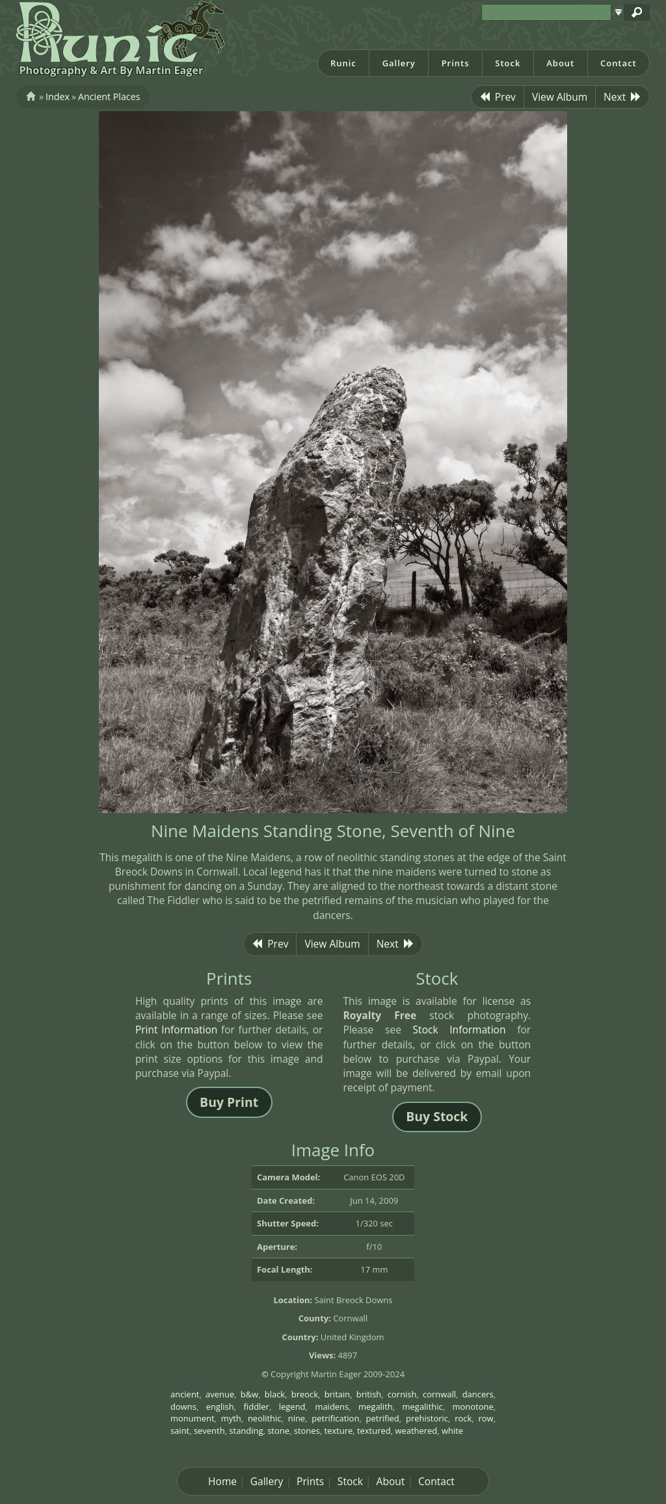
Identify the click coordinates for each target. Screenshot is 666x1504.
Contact (618, 63)
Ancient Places (109, 96)
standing (246, 1430)
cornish (402, 1394)
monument (192, 1418)
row (486, 1418)
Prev (497, 97)
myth (231, 1418)
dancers (478, 1394)
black (275, 1394)
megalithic (423, 1406)
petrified (382, 1418)
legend (292, 1406)
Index (58, 96)
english (220, 1406)
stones (307, 1430)
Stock (507, 63)
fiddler (256, 1406)
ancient (184, 1394)
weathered (416, 1430)
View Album (559, 97)
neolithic (265, 1418)
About (560, 63)
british (369, 1394)
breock (304, 1394)
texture (338, 1430)
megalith (375, 1406)
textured (374, 1430)
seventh (209, 1430)
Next (622, 97)
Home (222, 1481)
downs (183, 1406)
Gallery (399, 63)
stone (278, 1430)
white (452, 1430)
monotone (473, 1406)
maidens (332, 1406)
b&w (249, 1394)
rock (463, 1418)
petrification (335, 1418)
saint (179, 1430)
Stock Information (459, 1029)
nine (296, 1418)
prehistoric (427, 1418)
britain (338, 1394)
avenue (220, 1394)
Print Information (176, 1029)
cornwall (439, 1394)
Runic (343, 63)
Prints (456, 63)
